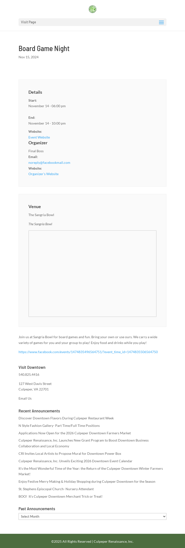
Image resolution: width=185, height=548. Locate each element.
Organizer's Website (43, 174)
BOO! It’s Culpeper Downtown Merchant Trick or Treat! (61, 496)
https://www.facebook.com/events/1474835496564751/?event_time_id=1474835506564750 (88, 352)
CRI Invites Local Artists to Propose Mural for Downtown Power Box (70, 453)
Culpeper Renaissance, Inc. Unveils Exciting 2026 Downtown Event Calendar (75, 461)
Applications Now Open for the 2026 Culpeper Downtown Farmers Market (75, 433)
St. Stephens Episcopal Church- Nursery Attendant (56, 489)
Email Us (25, 398)
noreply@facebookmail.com (49, 162)
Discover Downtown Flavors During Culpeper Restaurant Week (66, 418)
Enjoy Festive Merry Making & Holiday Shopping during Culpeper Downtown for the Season (87, 481)
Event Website (39, 137)
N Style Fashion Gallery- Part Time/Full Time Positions (59, 425)
